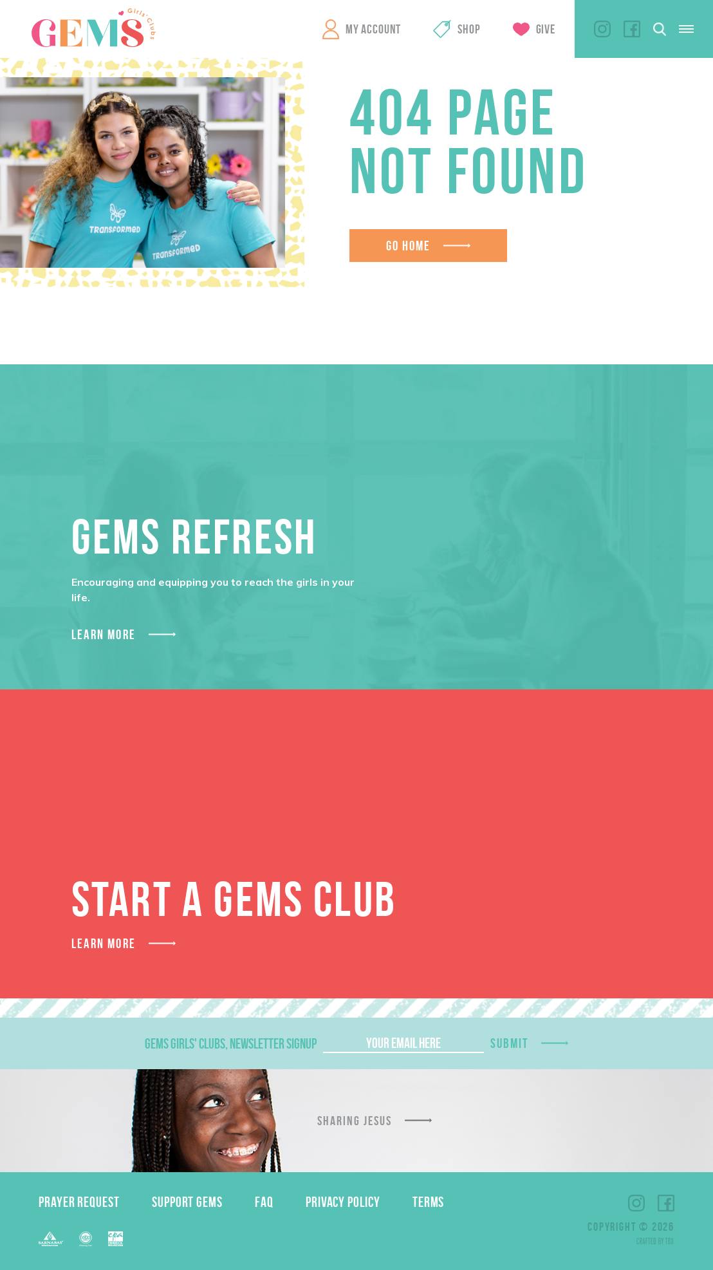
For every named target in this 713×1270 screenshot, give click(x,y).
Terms (428, 1201)
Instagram (602, 29)
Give (545, 29)
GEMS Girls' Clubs (93, 27)
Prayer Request (79, 1201)
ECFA (85, 1239)
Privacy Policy (343, 1201)
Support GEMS (187, 1201)
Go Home (408, 245)
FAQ (264, 1201)
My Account (373, 29)
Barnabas (51, 1238)
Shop (469, 29)
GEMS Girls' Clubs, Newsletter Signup (231, 1043)
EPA (115, 1238)
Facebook (632, 29)
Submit (509, 1043)
